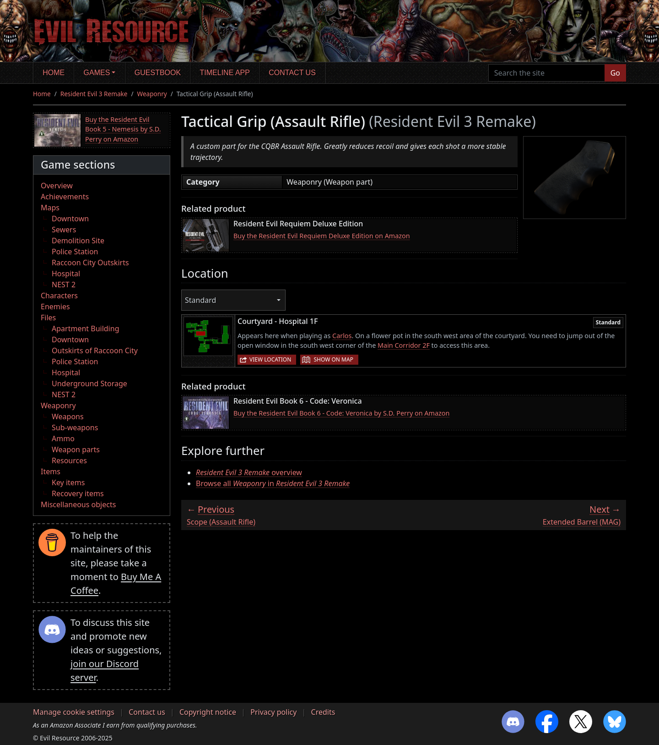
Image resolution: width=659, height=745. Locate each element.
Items (50, 471)
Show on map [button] (333, 359)
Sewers (64, 230)
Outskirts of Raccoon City (95, 350)
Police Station (75, 252)
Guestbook (158, 73)
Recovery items (78, 493)
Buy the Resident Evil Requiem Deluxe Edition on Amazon (321, 235)
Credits (323, 712)
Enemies (55, 306)
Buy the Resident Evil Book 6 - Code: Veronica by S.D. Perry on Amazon (341, 413)
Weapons (68, 416)
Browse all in (273, 483)
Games (97, 73)
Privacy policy (273, 712)
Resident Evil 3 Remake (94, 93)
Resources (69, 460)
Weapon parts (76, 449)
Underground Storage (89, 383)
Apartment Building (85, 328)
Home (54, 73)
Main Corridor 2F (404, 345)
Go (615, 73)
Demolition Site (78, 241)
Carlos (341, 335)
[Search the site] (546, 73)
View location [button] (270, 359)
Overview (57, 186)
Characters (59, 295)
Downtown (70, 219)
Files (48, 317)
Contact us (292, 73)
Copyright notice (207, 712)
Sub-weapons (75, 427)
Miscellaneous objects (78, 504)
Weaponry (152, 93)
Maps (50, 208)
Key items (68, 482)
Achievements (65, 197)
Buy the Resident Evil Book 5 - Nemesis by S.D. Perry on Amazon (123, 129)
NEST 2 (64, 284)
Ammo (63, 438)
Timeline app (225, 73)
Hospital (66, 273)
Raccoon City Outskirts (90, 262)
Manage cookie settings (73, 712)
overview (249, 472)
